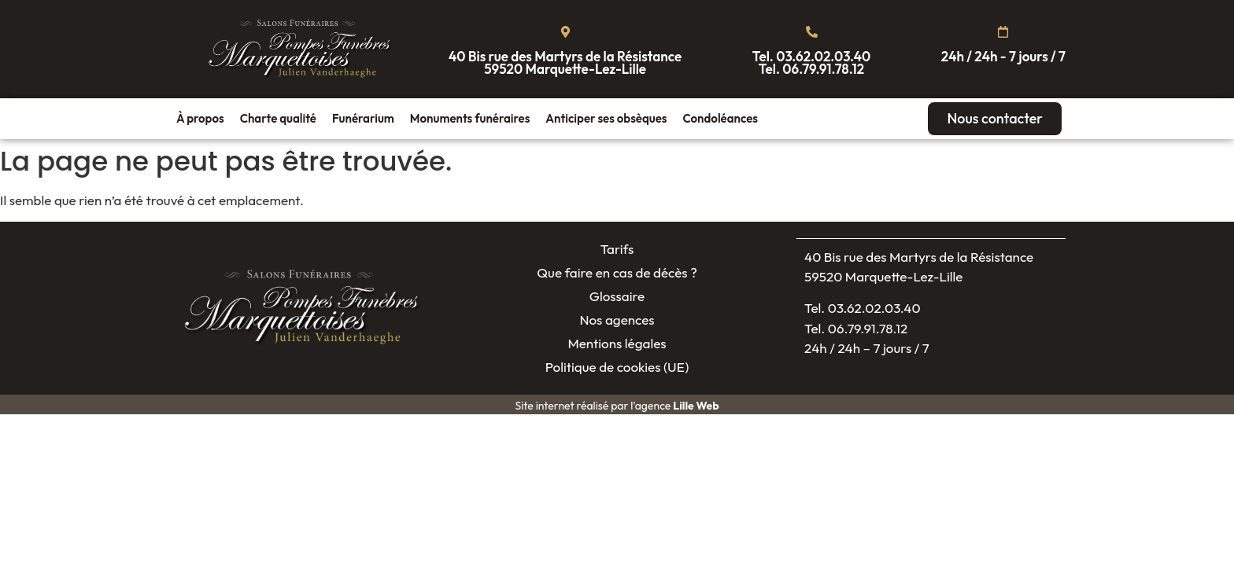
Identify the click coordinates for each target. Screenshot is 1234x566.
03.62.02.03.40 (823, 56)
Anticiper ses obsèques (606, 118)
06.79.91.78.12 (823, 69)
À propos (200, 118)
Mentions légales (616, 343)
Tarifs (617, 249)
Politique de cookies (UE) (617, 366)
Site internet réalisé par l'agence (617, 406)
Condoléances (719, 118)
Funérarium (363, 118)
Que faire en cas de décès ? (617, 272)
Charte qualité (278, 118)
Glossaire (617, 296)
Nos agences (616, 319)
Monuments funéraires (470, 118)
